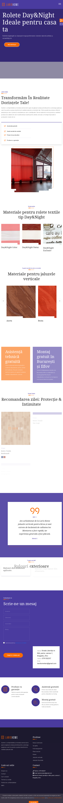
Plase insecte (36, 751)
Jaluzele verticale (37, 757)
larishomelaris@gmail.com (46, 663)
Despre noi (4, 771)
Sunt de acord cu (15, 643)
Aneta (9, 320)
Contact (3, 774)
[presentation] (15, 648)
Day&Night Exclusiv (48, 249)
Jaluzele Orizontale (38, 760)
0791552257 (46, 658)
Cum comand (5, 776)
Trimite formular (13, 655)
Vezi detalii (12, 45)
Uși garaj (35, 745)
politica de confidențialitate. (55, 798)
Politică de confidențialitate (8, 782)
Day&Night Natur (30, 247)
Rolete (34, 754)
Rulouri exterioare (37, 743)
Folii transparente (37, 748)
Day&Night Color (9, 247)
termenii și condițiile (39, 798)
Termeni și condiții (6, 779)
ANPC (2, 785)
